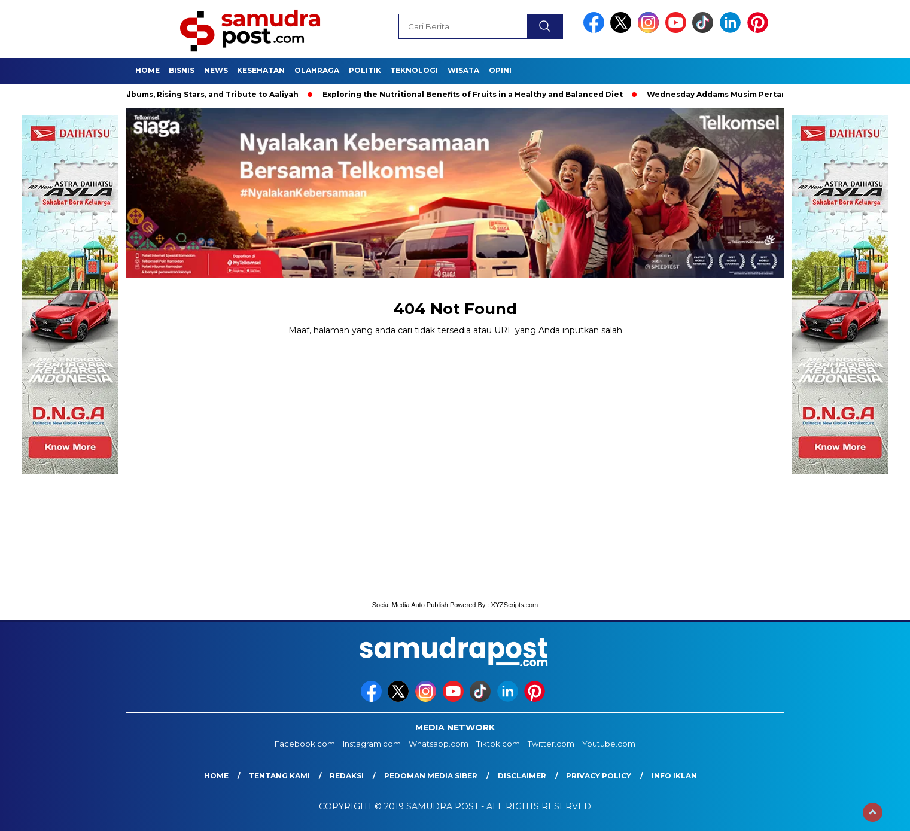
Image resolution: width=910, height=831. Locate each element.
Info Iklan (674, 775)
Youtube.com (608, 743)
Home (147, 70)
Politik (365, 70)
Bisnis (181, 70)
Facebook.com (305, 743)
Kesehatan (261, 70)
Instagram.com (372, 743)
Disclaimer (522, 775)
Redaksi (347, 775)
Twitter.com (551, 743)
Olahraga (316, 70)
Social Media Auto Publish (410, 604)
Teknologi (414, 70)
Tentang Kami (279, 775)
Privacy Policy (598, 775)
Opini (500, 70)
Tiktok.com (498, 743)
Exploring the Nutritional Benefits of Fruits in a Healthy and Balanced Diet (475, 94)
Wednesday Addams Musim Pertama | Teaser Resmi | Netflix (769, 94)
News (216, 70)
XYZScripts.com (514, 604)
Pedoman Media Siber (430, 775)
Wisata (463, 70)
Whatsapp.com (438, 743)
